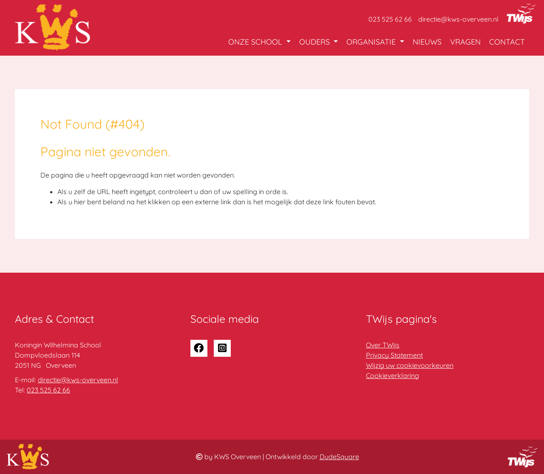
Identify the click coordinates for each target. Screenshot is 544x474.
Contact (507, 42)
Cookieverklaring (392, 375)
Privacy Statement (394, 355)
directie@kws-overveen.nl (458, 19)
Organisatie (372, 42)
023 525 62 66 (390, 19)
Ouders (315, 42)
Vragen (465, 42)
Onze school (256, 42)
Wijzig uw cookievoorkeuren (409, 365)
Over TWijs (383, 345)
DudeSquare (339, 456)
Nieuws (427, 42)
